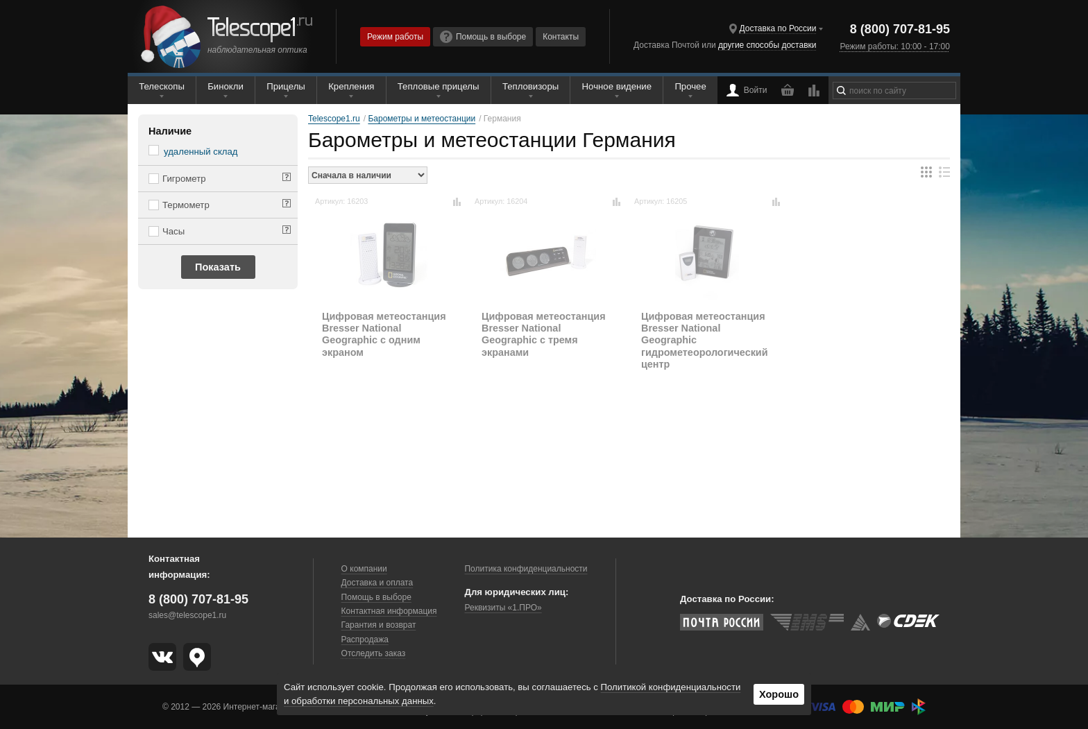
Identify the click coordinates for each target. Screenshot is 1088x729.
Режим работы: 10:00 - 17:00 (894, 46)
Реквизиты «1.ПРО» (502, 607)
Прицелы (285, 86)
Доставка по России (778, 28)
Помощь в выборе (483, 37)
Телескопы (162, 86)
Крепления (351, 86)
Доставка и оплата (377, 583)
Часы (173, 231)
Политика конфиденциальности (525, 569)
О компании (364, 569)
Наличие (170, 131)
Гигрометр (184, 178)
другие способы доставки (767, 45)
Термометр (186, 205)
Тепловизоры (530, 86)
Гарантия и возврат (378, 625)
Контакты (561, 37)
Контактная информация (389, 611)
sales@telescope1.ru (187, 615)
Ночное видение (617, 86)
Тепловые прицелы (438, 86)
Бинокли (225, 86)
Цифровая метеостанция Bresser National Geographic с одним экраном (384, 334)
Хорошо (779, 694)
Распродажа (365, 639)
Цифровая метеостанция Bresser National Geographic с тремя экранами (544, 334)
